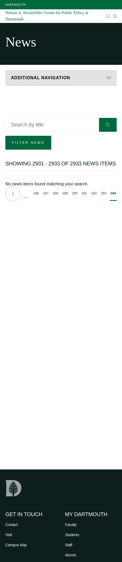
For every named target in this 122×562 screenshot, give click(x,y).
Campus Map (16, 545)
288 (56, 194)
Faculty (71, 525)
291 (84, 194)
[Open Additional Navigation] (61, 78)
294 (113, 196)
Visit (8, 535)
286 (36, 194)
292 (94, 194)
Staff (68, 545)
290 (75, 194)
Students (72, 535)
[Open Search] (108, 16)
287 (46, 194)
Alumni (70, 555)
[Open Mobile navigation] (115, 16)
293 (104, 194)
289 (65, 194)
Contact (11, 525)
